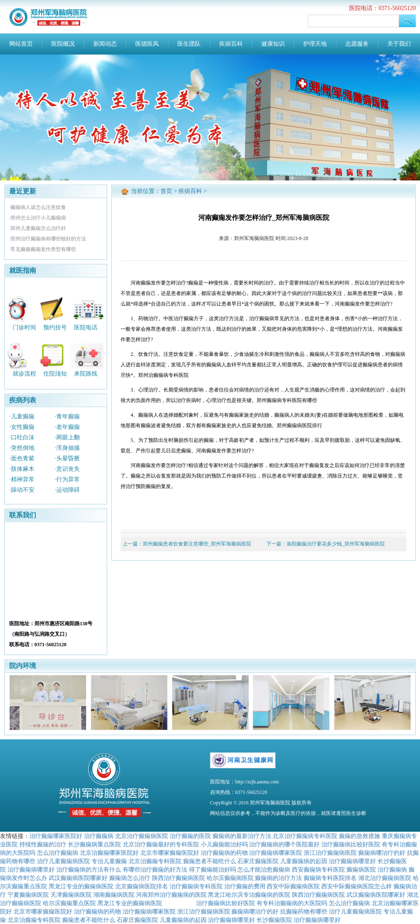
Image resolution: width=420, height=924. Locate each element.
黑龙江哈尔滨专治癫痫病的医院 (249, 894)
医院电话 (85, 327)
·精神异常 (21, 479)
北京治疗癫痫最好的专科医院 (161, 844)
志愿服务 (357, 44)
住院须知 (55, 374)
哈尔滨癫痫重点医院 (69, 903)
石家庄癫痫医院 (257, 861)
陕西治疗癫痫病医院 (178, 877)
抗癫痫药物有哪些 (303, 911)
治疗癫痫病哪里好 (352, 861)
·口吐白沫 (21, 437)
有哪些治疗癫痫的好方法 (155, 869)
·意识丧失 (67, 469)
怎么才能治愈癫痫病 (263, 869)
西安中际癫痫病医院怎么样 (356, 886)
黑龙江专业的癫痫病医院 (81, 886)
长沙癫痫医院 (274, 919)
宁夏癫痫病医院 (28, 894)
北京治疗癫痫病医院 (141, 836)
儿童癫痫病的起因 (303, 861)
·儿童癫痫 (21, 416)
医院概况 (63, 44)
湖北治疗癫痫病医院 (384, 877)
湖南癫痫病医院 (113, 894)
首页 (166, 191)
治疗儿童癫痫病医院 (63, 861)
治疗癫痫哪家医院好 (55, 836)
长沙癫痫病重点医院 (94, 844)
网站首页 (21, 44)
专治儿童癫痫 (109, 861)
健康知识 (273, 44)
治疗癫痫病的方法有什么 (88, 869)
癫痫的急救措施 (359, 836)
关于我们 (399, 44)
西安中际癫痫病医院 (293, 886)
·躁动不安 (21, 490)
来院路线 (85, 374)
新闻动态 (105, 44)
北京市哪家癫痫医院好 (169, 852)
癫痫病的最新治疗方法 (242, 836)
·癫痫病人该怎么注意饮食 (37, 207)
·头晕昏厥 (67, 458)
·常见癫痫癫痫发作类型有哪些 (42, 249)
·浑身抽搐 (67, 448)
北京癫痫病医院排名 (141, 886)
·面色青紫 (21, 458)
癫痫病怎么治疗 (129, 877)
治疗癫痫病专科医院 (196, 886)
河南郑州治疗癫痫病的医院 (171, 894)
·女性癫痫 (21, 427)
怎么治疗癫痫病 (57, 852)
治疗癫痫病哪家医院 (275, 852)
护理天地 (315, 44)
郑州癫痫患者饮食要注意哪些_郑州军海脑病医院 (197, 544)
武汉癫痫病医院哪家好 (78, 877)
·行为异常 (67, 479)
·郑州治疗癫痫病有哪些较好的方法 (47, 239)
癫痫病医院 (361, 869)
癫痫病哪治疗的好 (381, 852)
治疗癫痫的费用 (244, 886)
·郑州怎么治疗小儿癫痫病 (37, 218)
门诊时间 (24, 327)
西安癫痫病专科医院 (318, 869)
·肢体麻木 (21, 469)
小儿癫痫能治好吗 (224, 844)
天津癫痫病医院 (71, 894)
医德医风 (147, 44)
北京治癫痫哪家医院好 (109, 852)
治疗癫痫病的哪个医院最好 (284, 844)
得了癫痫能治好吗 (212, 869)
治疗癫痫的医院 (190, 836)
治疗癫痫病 (98, 836)
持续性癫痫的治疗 (42, 844)
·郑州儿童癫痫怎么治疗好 (37, 228)
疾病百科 (231, 44)
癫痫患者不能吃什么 (209, 861)
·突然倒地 (21, 448)
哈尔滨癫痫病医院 (230, 877)
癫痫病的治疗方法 (278, 877)
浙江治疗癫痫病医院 (330, 852)
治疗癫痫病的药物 (224, 852)
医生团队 (189, 44)
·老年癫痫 (67, 427)
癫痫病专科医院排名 (330, 877)
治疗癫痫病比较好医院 (350, 844)
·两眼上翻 (67, 437)
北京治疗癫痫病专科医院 (305, 836)
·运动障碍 (67, 490)
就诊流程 (24, 374)
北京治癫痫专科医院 (155, 861)
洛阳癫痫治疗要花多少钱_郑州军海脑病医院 (335, 544)
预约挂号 (55, 327)
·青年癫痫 (67, 416)
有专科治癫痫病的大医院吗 (292, 903)
